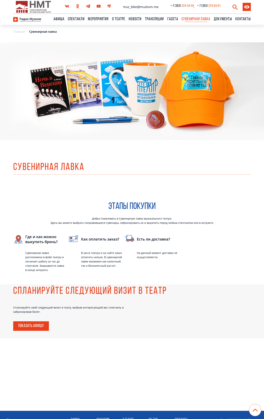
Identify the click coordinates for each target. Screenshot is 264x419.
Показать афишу (31, 326)
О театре (118, 19)
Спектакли (76, 19)
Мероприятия (98, 19)
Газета (172, 19)
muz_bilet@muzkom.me (140, 7)
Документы (223, 19)
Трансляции (154, 19)
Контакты (243, 19)
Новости (135, 19)
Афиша (59, 19)
